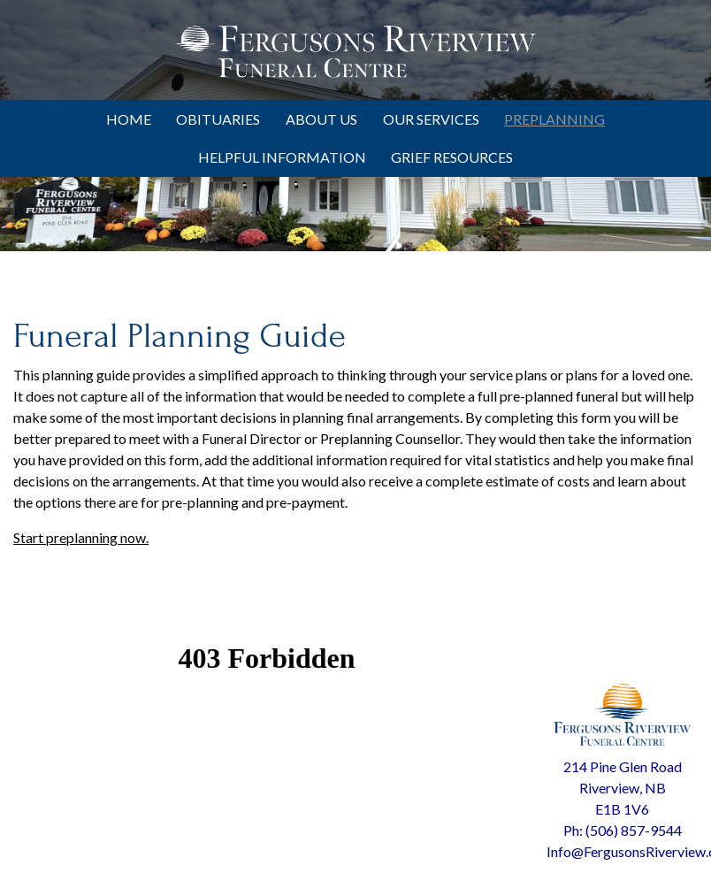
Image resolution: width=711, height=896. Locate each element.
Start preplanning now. (81, 537)
